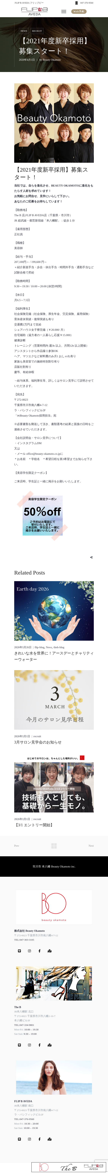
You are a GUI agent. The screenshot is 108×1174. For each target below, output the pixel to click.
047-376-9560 (86, 3)
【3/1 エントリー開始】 (34, 825)
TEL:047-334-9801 (24, 1025)
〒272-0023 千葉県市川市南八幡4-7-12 (36, 935)
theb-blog (59, 647)
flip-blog (39, 647)
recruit (37, 31)
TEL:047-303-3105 (24, 939)
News (24, 31)
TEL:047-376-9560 (24, 1119)
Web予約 (79, 11)
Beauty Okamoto (52, 59)
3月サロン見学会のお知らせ (38, 742)
